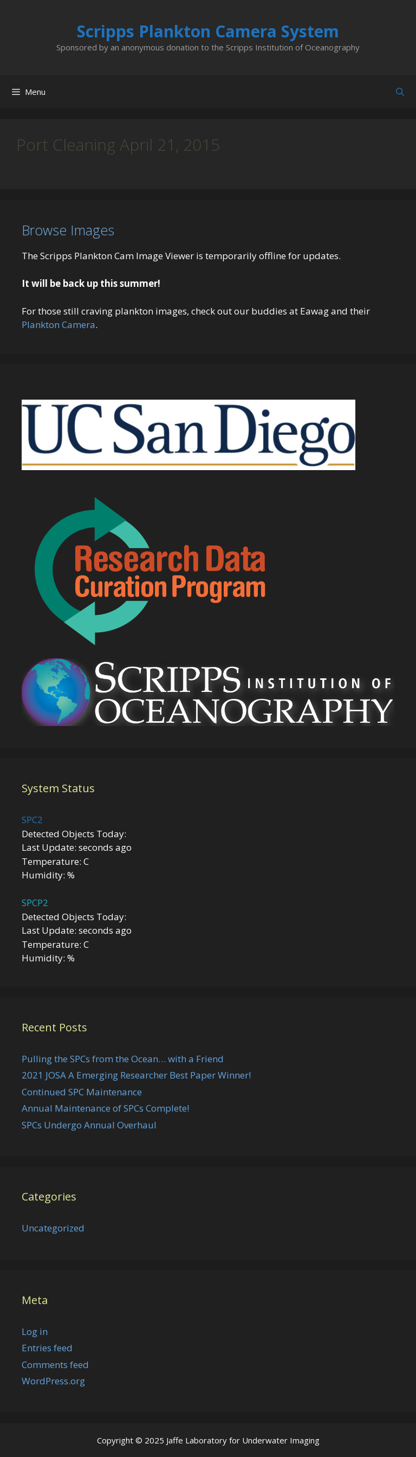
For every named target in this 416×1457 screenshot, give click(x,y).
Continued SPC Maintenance (82, 1092)
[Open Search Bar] (400, 91)
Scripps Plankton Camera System (208, 31)
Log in (35, 1331)
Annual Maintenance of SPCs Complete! (105, 1108)
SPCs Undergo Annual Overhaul (89, 1125)
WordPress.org (53, 1381)
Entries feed (47, 1348)
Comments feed (55, 1364)
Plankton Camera (58, 324)
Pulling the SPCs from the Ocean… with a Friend (123, 1058)
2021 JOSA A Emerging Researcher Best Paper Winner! (136, 1075)
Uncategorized (53, 1228)
